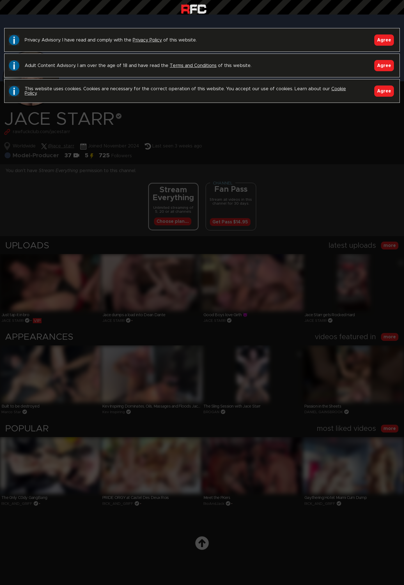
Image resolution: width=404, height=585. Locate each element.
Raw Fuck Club (193, 8)
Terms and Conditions (193, 65)
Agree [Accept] (384, 40)
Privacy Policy (147, 40)
